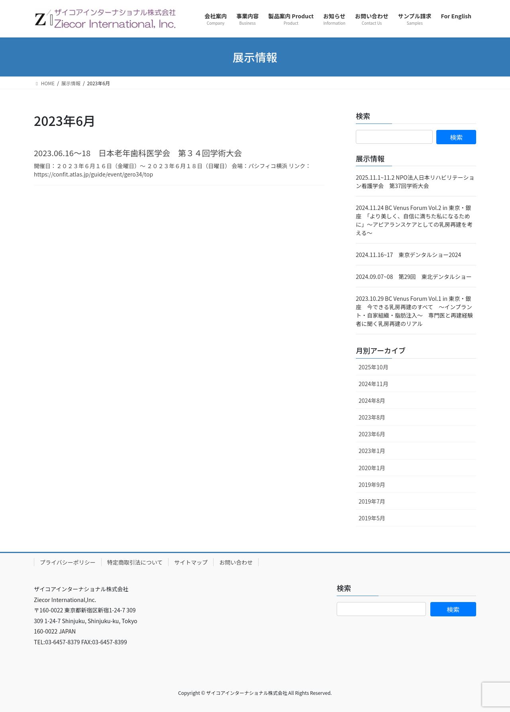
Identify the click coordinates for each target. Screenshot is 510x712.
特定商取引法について (135, 562)
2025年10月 (373, 367)
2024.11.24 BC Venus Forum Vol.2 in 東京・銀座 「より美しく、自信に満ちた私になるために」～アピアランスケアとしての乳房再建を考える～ (414, 220)
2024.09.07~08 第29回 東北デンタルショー (414, 276)
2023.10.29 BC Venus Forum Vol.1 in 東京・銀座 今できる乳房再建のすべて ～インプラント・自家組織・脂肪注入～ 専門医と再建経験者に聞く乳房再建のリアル (414, 311)
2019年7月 (372, 501)
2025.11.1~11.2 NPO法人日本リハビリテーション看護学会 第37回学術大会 (415, 181)
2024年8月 (372, 400)
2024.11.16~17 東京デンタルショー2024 (408, 255)
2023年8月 (372, 417)
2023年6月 (372, 434)
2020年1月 (372, 468)
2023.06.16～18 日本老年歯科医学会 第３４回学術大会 (138, 153)
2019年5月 (372, 518)
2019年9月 (372, 484)
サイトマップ (191, 562)
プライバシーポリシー (68, 562)
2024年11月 (373, 384)
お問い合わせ (236, 562)
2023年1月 (372, 451)
